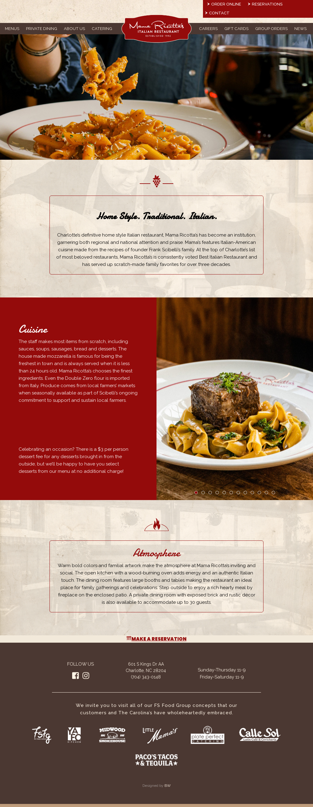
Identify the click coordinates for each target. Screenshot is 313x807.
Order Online (226, 4)
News (300, 28)
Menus (12, 28)
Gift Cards (236, 28)
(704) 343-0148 (146, 676)
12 (273, 492)
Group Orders (271, 28)
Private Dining (41, 28)
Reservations (267, 4)
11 (266, 492)
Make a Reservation (156, 639)
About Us (74, 28)
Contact (219, 13)
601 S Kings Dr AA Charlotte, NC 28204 (146, 667)
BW (167, 785)
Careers (208, 28)
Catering (102, 28)
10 (259, 492)
